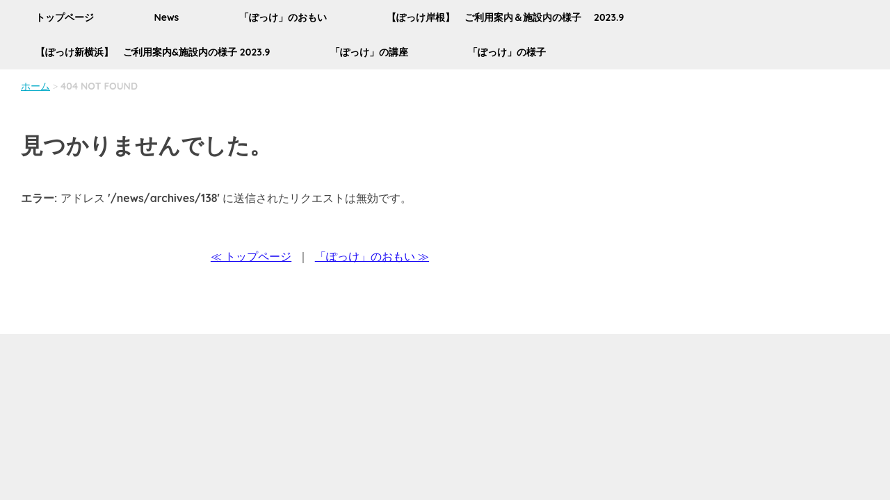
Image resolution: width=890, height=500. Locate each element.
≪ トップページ (251, 256)
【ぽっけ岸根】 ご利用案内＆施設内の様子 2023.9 (505, 17)
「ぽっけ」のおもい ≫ (372, 256)
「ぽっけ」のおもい (283, 17)
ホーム (35, 86)
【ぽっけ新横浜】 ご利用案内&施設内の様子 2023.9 (152, 52)
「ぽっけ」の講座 (369, 52)
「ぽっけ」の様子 (507, 52)
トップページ (64, 17)
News (166, 17)
